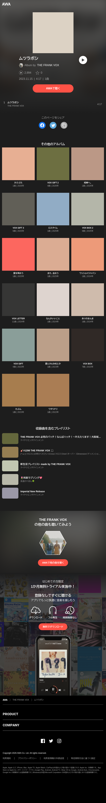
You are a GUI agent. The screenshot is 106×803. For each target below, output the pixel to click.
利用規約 (7, 758)
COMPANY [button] (11, 725)
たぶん (18, 409)
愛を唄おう (18, 273)
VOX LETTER (18, 318)
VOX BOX (87, 364)
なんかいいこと (53, 318)
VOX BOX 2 (87, 228)
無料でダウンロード (53, 626)
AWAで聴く (53, 88)
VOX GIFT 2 (53, 183)
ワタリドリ (53, 409)
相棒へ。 (87, 183)
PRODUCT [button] (10, 714)
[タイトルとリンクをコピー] (64, 125)
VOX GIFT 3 (18, 228)
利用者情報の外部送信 (54, 758)
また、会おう (53, 273)
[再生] (83, 60)
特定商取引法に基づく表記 (83, 758)
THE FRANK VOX (48, 65)
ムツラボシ (39, 700)
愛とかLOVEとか (53, 364)
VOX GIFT (18, 364)
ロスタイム (53, 228)
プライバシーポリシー (27, 758)
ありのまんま (87, 318)
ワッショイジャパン (87, 273)
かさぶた (18, 183)
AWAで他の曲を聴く (53, 562)
